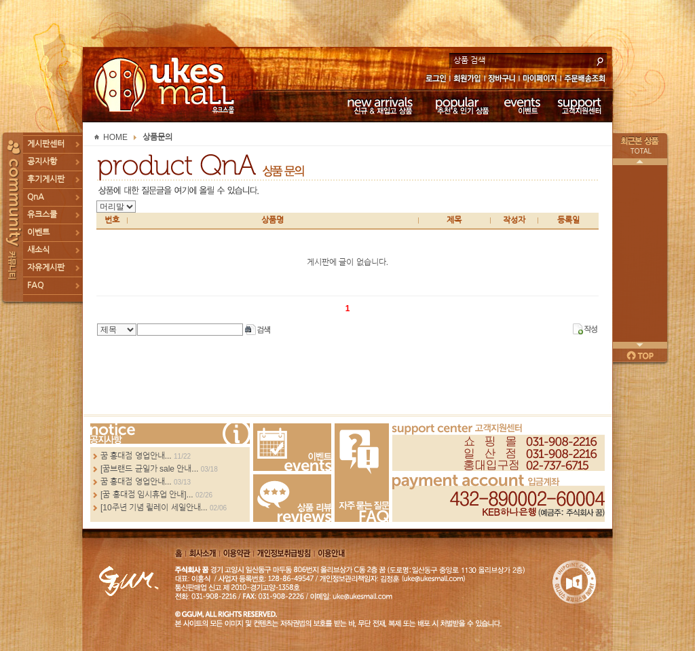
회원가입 (468, 79)
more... (170, 433)
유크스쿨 (42, 215)
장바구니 (502, 79)
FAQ (35, 285)
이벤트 (522, 105)
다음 (640, 345)
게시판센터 (45, 144)
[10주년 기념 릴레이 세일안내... (154, 507)
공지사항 (42, 162)
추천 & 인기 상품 (461, 105)
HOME (115, 137)
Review (292, 498)
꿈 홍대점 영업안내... (136, 456)
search (600, 60)
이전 (640, 161)
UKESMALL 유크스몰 (166, 85)
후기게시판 (45, 179)
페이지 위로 (640, 355)
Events (292, 447)
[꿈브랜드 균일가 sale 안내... (149, 469)
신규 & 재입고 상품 (378, 105)
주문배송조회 (587, 79)
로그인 (435, 79)
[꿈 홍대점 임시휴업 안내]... (146, 494)
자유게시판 (45, 268)
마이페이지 (540, 79)
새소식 (38, 250)
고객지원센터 (580, 105)
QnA (35, 197)
